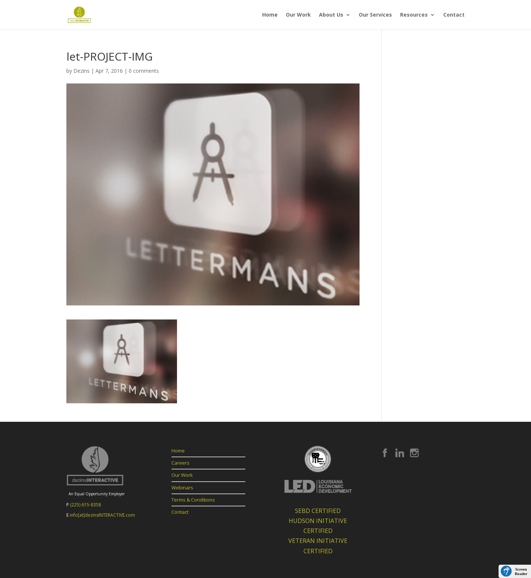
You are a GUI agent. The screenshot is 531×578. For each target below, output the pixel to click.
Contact (454, 15)
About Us (331, 15)
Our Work (298, 15)
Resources (414, 15)
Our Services (375, 15)
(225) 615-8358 (85, 505)
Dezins (81, 70)
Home (270, 15)
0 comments (144, 70)
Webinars (182, 487)
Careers (180, 462)
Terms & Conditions (193, 499)
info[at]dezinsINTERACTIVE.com (102, 515)
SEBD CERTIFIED (318, 511)
